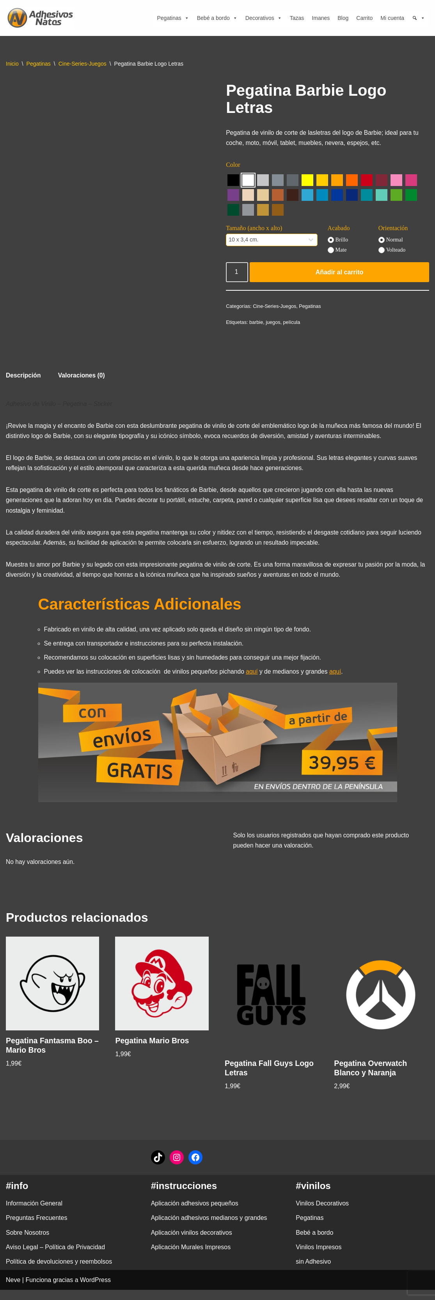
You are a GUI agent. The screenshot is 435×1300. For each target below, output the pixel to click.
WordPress (95, 1290)
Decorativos (263, 18)
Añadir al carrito (340, 273)
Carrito (364, 18)
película (293, 324)
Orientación (393, 229)
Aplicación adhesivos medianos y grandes (209, 1228)
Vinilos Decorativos (322, 1213)
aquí (257, 679)
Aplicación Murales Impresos (191, 1257)
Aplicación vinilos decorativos (191, 1242)
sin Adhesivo (313, 1271)
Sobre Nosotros (27, 1242)
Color (233, 166)
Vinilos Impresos (318, 1257)
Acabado (339, 229)
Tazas (297, 18)
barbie (257, 324)
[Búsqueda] (418, 18)
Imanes (321, 18)
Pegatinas (173, 18)
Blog (342, 18)
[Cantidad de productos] (237, 274)
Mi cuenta (392, 18)
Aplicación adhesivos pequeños (194, 1213)
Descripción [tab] (24, 376)
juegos (274, 324)
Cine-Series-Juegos (83, 64)
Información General (34, 1213)
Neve (13, 1290)
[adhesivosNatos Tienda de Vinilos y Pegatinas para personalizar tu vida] (42, 18)
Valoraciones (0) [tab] (83, 376)
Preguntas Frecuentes (36, 1228)
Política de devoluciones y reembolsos (59, 1271)
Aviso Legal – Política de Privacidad (55, 1257)
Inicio (12, 64)
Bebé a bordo (217, 18)
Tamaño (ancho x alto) (254, 229)
